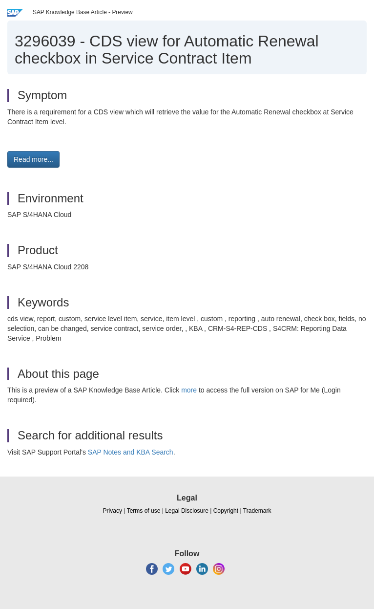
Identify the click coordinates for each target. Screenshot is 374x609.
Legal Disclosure (186, 510)
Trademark (257, 510)
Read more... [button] (33, 159)
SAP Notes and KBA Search (130, 452)
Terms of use (144, 510)
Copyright (225, 510)
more (189, 390)
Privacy (112, 510)
